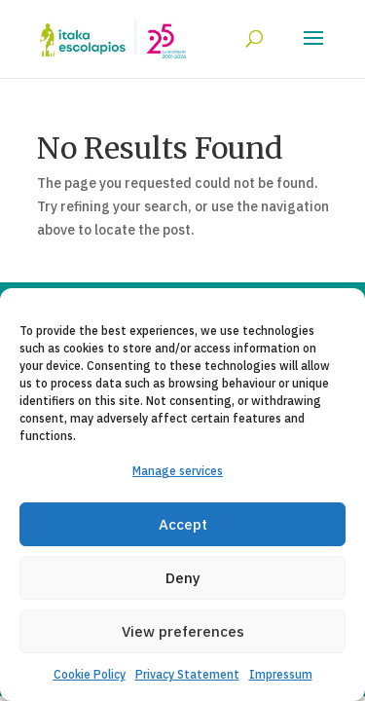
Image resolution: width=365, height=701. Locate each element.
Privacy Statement (187, 674)
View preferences (183, 631)
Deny (183, 578)
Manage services (177, 470)
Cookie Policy (90, 674)
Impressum (280, 674)
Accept (183, 524)
